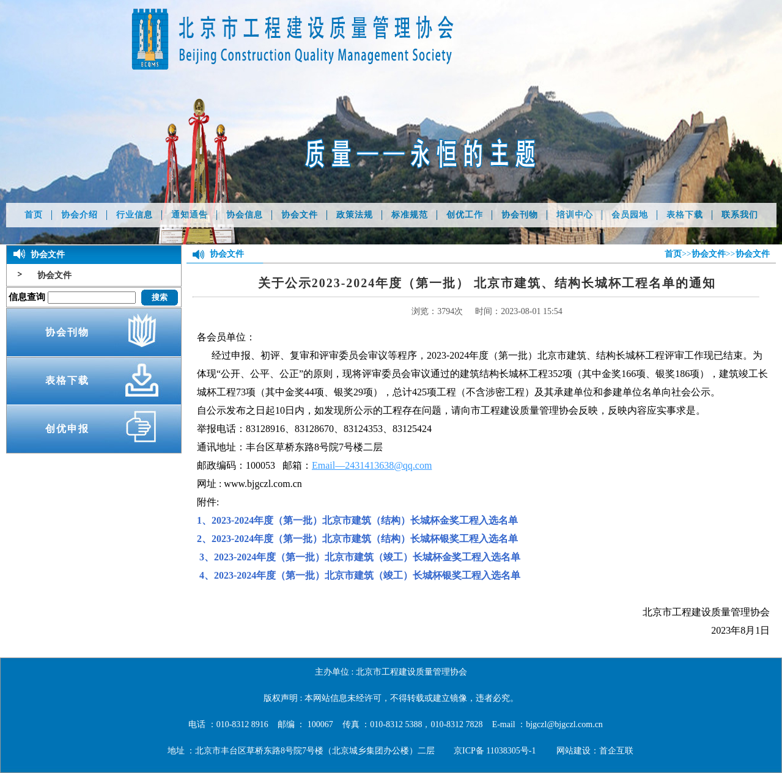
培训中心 (574, 214)
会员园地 (629, 214)
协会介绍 (79, 214)
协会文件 (299, 214)
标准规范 (409, 214)
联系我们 (739, 214)
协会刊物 (519, 214)
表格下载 (684, 214)
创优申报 (67, 428)
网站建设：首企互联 (594, 750)
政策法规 (354, 214)
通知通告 (189, 214)
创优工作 (464, 214)
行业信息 (134, 214)
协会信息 (244, 214)
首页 (33, 214)
